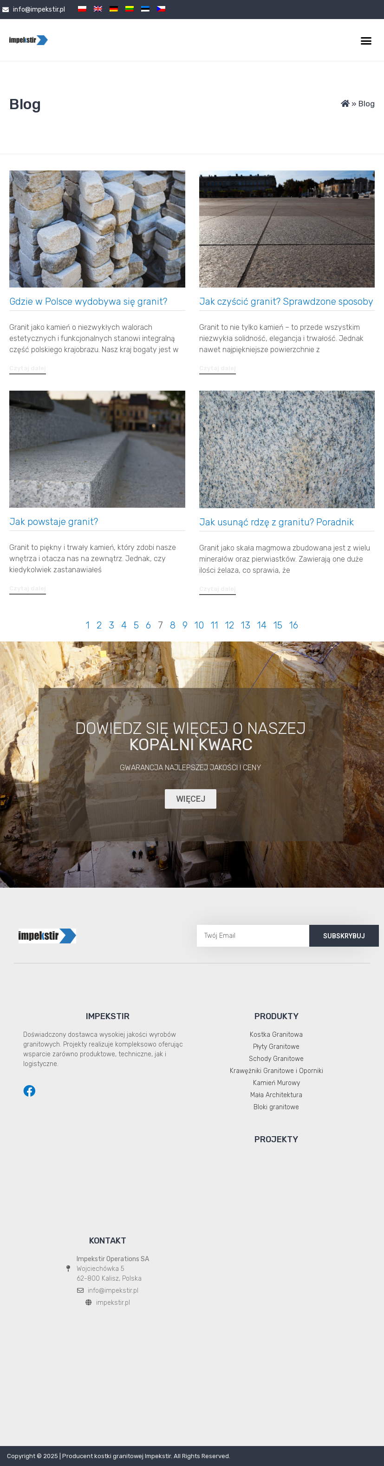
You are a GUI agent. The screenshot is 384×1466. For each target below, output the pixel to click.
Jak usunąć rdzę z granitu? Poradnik (276, 522)
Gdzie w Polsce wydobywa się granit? (89, 301)
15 (277, 625)
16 (293, 625)
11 (214, 625)
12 (229, 625)
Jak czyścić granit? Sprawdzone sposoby (286, 301)
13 (245, 625)
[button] (366, 41)
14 (262, 625)
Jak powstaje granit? (54, 521)
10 (199, 625)
